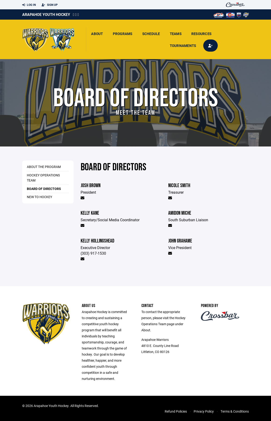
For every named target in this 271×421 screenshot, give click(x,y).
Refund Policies (176, 411)
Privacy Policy (204, 411)
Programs (122, 33)
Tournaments (183, 45)
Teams (176, 33)
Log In (29, 5)
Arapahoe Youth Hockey (46, 14)
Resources (201, 33)
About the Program (44, 166)
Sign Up (50, 5)
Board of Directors (44, 188)
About (97, 33)
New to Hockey (39, 197)
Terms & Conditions (235, 411)
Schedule (151, 33)
